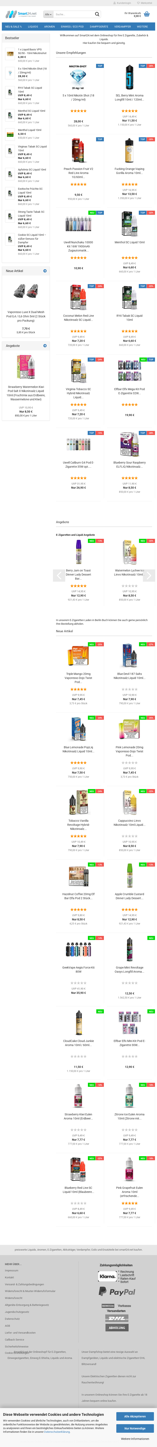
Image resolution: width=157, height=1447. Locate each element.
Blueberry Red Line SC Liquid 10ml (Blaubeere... (78, 1189)
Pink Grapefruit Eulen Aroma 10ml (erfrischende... (129, 1192)
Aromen (49, 26)
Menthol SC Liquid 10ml (130, 242)
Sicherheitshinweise (16, 1346)
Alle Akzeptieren (135, 1416)
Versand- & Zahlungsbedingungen (24, 1284)
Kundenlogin (122, 3)
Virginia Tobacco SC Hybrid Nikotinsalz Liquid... (78, 393)
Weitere (142, 26)
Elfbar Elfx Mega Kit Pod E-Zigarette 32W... (129, 391)
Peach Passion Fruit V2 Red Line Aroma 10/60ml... (78, 173)
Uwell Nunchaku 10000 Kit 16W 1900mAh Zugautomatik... (78, 246)
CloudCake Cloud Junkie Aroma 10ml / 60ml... (78, 1043)
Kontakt (9, 1277)
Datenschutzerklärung (57, 1431)
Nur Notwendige (135, 1428)
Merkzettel (144, 3)
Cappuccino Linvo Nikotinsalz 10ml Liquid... (130, 822)
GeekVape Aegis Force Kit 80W (78, 969)
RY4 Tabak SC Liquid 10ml (129, 317)
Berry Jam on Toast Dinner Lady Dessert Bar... (78, 574)
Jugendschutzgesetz (17, 1311)
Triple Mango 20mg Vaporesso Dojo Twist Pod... (78, 678)
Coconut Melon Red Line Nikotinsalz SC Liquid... (78, 317)
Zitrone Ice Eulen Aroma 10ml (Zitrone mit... (129, 1116)
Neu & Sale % (13, 26)
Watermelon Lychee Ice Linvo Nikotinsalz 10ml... (129, 572)
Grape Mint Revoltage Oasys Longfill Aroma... (129, 969)
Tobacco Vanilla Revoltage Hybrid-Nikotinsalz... (78, 824)
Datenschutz (12, 1318)
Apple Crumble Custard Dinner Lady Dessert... (129, 896)
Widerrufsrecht (13, 1298)
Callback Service (14, 1339)
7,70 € (26, 328)
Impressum (11, 1270)
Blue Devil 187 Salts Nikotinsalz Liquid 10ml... (130, 676)
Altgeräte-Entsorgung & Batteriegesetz (27, 1304)
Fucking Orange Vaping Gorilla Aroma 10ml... (129, 171)
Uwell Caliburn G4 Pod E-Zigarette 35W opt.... (78, 464)
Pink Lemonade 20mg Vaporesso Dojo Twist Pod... (129, 751)
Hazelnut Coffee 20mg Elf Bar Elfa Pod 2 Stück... (78, 896)
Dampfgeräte (99, 26)
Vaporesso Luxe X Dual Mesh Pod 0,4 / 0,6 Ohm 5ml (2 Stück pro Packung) (25, 316)
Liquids (33, 26)
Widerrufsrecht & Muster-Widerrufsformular (30, 1291)
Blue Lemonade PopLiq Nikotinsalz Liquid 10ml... (78, 749)
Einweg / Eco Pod (72, 26)
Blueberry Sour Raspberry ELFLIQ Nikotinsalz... (129, 464)
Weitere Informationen (135, 1438)
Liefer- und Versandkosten (20, 1332)
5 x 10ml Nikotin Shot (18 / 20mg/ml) (78, 97)
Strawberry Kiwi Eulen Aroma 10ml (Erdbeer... (78, 1116)
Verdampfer (122, 26)
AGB (7, 1325)
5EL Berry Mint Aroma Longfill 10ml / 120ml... (129, 97)
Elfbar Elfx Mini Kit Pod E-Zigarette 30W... (129, 1043)
